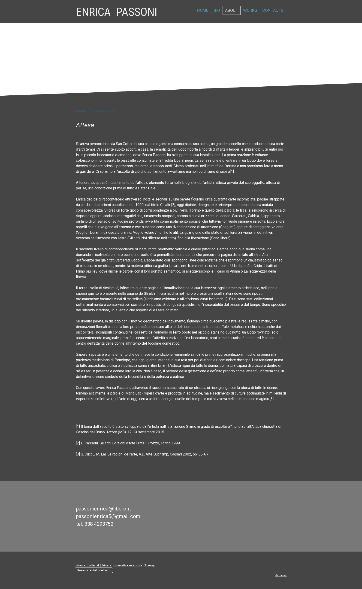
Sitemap (149, 565)
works (250, 10)
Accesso (281, 575)
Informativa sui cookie (127, 565)
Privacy (106, 565)
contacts (273, 10)
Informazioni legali (87, 565)
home (202, 10)
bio (217, 10)
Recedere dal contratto (93, 570)
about (231, 10)
